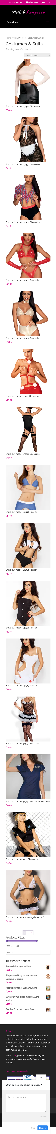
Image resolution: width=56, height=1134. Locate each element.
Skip (33, 1128)
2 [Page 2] (27, 932)
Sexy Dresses (19, 38)
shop (14, 1055)
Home (8, 38)
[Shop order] (37, 55)
